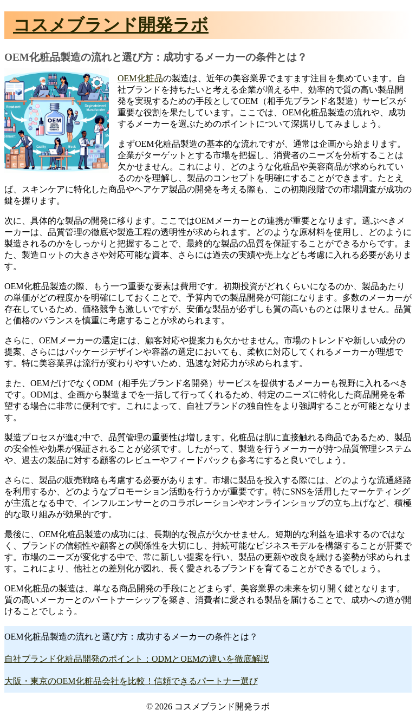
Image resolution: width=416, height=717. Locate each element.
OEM (127, 78)
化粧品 (150, 78)
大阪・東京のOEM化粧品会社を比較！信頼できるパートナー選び (131, 681)
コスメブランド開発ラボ (111, 25)
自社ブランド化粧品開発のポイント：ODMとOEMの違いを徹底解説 (136, 658)
